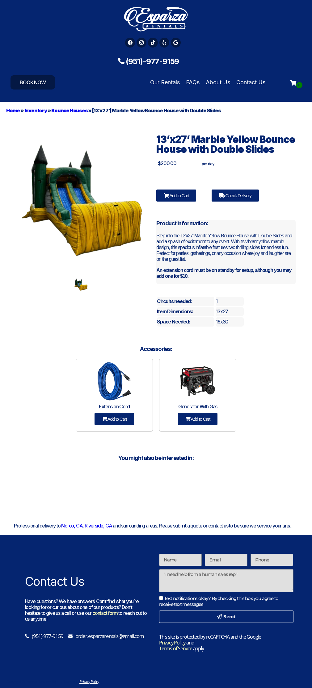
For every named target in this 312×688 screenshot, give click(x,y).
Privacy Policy (172, 642)
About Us (218, 82)
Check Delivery (235, 195)
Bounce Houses (69, 110)
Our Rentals (165, 82)
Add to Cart (176, 195)
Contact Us (250, 82)
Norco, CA (71, 526)
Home (13, 110)
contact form (105, 613)
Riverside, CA (98, 526)
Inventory (35, 110)
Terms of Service (175, 648)
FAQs (193, 82)
